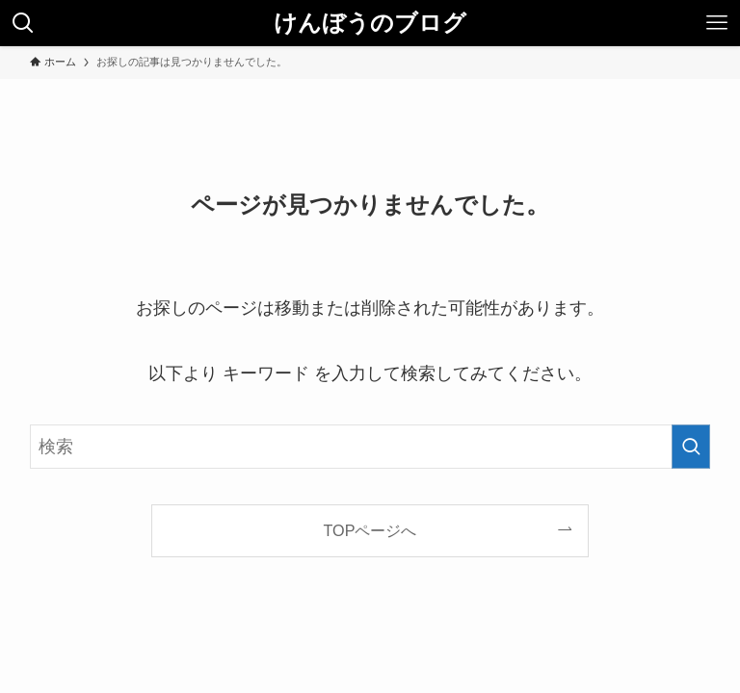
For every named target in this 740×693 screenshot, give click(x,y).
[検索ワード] (370, 446)
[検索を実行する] (691, 446)
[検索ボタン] (23, 23)
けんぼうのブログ (370, 23)
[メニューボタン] (717, 23)
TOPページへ (370, 530)
